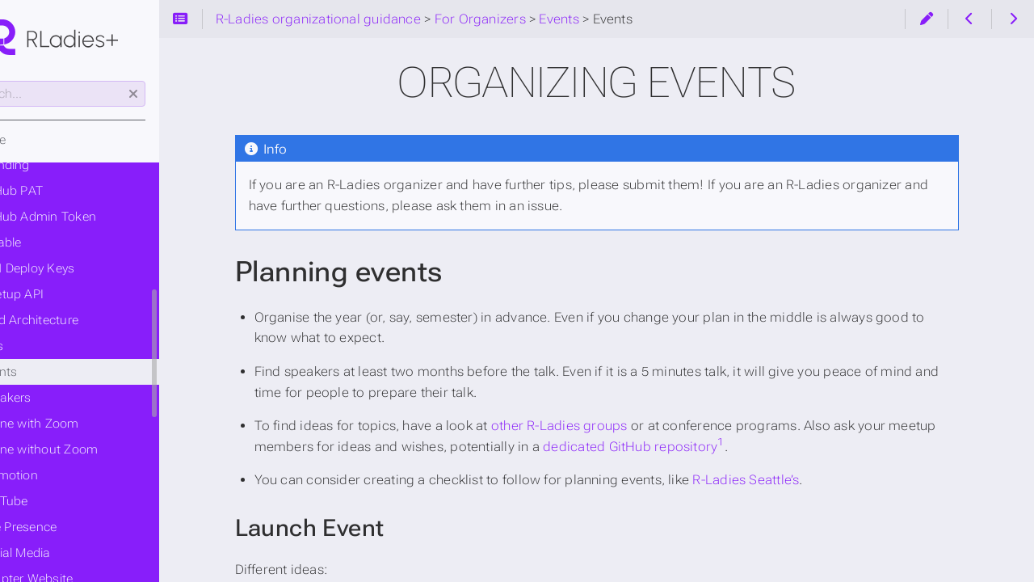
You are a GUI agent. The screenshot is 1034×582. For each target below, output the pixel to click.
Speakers (68, 397)
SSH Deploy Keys (90, 268)
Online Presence (74, 527)
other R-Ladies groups (608, 425)
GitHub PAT (74, 190)
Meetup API (74, 294)
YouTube (67, 501)
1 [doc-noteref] (770, 442)
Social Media (78, 553)
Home (42, 140)
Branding (68, 165)
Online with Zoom (92, 423)
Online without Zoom (102, 449)
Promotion (72, 475)
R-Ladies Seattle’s (795, 479)
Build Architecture (92, 320)
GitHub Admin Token (101, 216)
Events (48, 346)
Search (14, 81)
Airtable (64, 242)
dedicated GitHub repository (680, 446)
